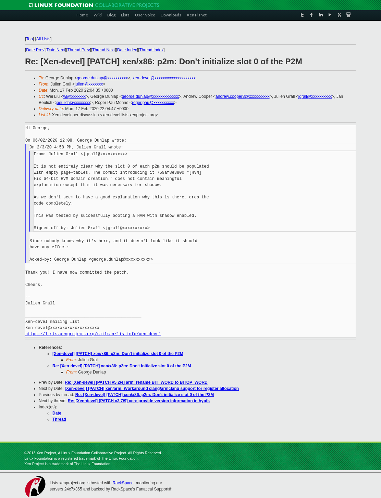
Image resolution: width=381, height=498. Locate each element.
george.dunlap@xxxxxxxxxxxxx (150, 96)
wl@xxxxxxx (74, 96)
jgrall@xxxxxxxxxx (315, 96)
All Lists (43, 39)
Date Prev (35, 50)
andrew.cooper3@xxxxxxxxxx (243, 96)
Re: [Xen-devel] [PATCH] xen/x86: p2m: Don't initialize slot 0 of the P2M (121, 366)
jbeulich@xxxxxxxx (73, 102)
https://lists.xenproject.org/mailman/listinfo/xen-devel (93, 334)
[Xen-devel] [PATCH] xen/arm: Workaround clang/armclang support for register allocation (152, 388)
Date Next (56, 50)
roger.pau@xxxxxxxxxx (153, 102)
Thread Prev (78, 50)
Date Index (127, 50)
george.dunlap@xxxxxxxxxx (102, 78)
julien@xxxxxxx (89, 84)
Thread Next (103, 50)
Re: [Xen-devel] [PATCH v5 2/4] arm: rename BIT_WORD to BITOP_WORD (136, 382)
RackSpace (122, 483)
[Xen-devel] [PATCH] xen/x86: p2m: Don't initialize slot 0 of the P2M (117, 353)
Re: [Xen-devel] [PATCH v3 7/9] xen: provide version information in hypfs (139, 400)
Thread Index (151, 50)
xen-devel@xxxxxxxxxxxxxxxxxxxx (164, 78)
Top (29, 39)
